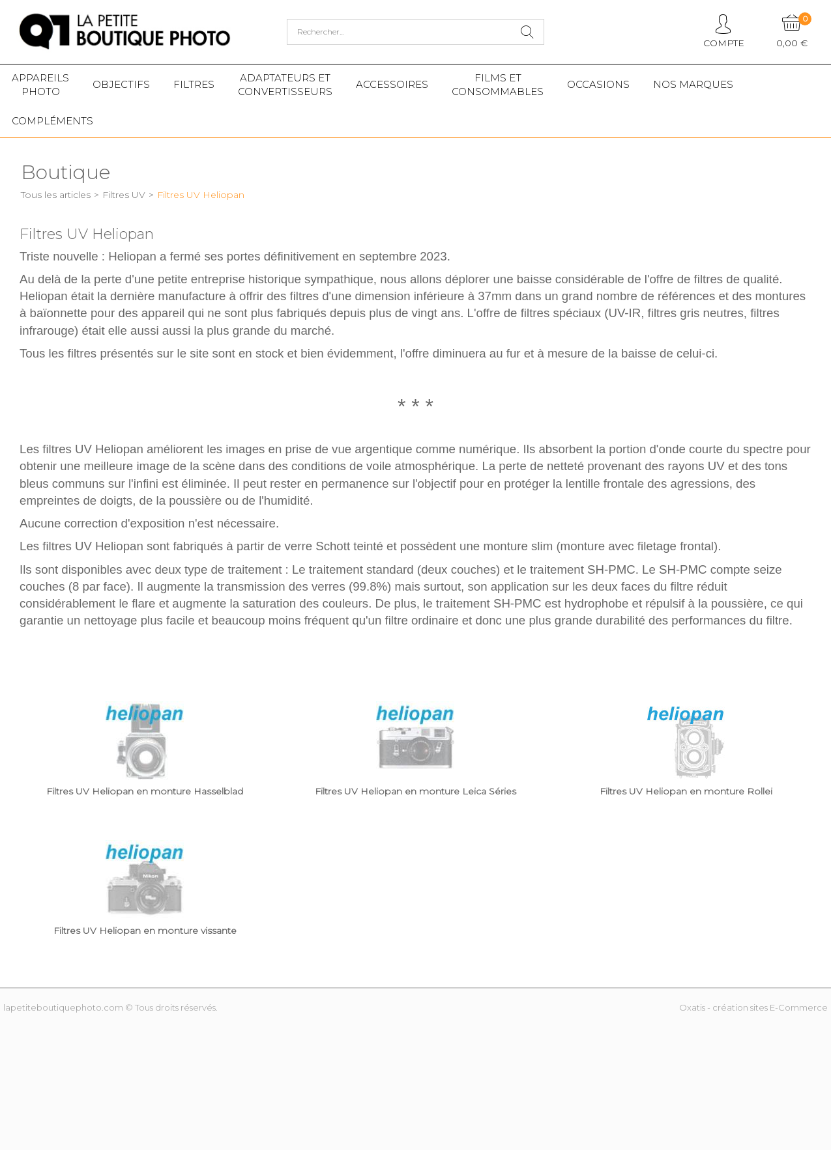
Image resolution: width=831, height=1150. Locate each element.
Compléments (52, 121)
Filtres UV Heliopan (200, 195)
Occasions (598, 84)
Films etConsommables (498, 85)
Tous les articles (56, 195)
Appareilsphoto (40, 85)
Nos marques (693, 84)
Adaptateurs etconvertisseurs (285, 85)
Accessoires (392, 84)
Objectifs (121, 84)
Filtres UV (123, 195)
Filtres (193, 84)
